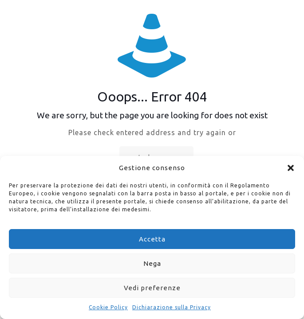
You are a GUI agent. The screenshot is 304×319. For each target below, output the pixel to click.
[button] (290, 167)
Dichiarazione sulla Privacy (171, 307)
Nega (152, 263)
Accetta (152, 239)
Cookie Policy (108, 307)
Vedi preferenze (152, 288)
